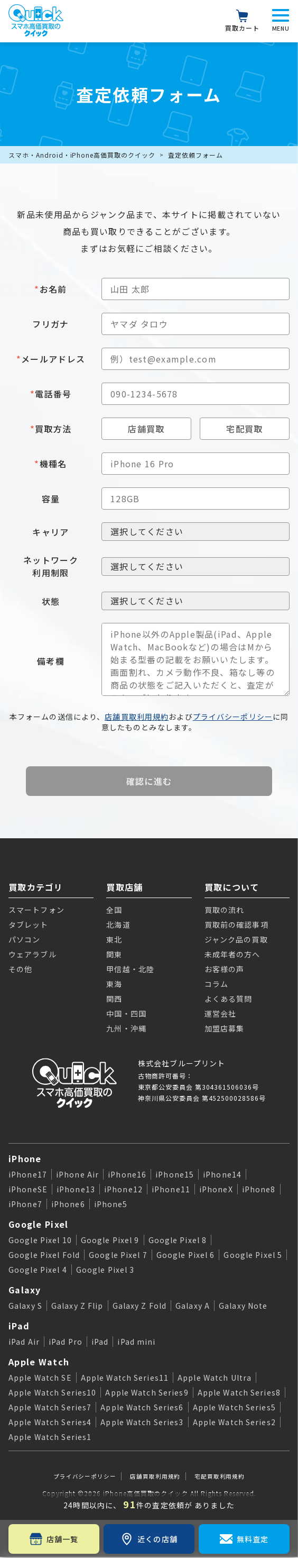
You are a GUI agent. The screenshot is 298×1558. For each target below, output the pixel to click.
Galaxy (24, 1289)
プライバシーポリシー (233, 716)
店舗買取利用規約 (137, 716)
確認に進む (149, 781)
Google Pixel (38, 1224)
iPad (19, 1325)
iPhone (25, 1158)
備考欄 (50, 661)
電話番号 (50, 393)
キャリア (50, 532)
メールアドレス (50, 358)
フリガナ (50, 324)
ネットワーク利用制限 (50, 566)
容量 (51, 498)
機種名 (50, 463)
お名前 (50, 289)
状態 (51, 601)
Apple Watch (38, 1361)
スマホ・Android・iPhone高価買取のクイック (81, 154)
